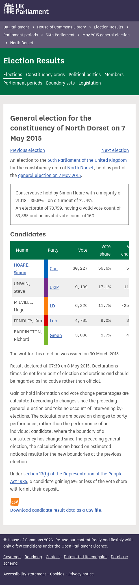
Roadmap (33, 557)
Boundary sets (60, 83)
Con (54, 268)
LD (52, 306)
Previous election (27, 150)
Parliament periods (21, 35)
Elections (12, 74)
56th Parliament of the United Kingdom (87, 160)
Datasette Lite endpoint (85, 557)
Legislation (90, 83)
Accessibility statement (24, 574)
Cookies (57, 574)
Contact (53, 557)
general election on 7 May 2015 (49, 175)
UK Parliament (16, 27)
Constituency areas (45, 74)
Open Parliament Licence (84, 546)
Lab (53, 320)
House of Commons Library (61, 27)
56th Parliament (61, 35)
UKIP (54, 287)
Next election (115, 150)
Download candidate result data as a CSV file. (56, 510)
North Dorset (80, 167)
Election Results (108, 27)
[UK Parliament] (26, 8)
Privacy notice (81, 574)
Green (56, 335)
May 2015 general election (106, 35)
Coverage (12, 557)
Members (114, 74)
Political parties (85, 74)
